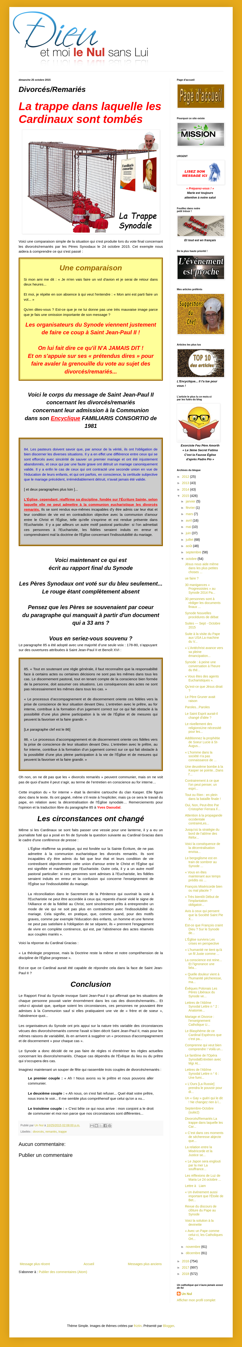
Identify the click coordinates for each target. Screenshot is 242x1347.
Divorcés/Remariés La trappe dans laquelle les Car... (204, 1122)
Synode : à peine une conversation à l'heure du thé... (202, 666)
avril (189, 520)
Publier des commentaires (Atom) (63, 1272)
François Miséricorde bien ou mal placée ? (203, 888)
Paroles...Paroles (197, 707)
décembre (193, 1253)
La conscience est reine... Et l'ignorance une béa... (203, 964)
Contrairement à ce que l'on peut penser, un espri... (202, 784)
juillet (190, 539)
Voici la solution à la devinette (199, 1222)
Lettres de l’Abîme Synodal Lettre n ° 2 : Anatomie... (202, 1006)
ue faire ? (191, 578)
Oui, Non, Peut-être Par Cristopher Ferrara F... (202, 807)
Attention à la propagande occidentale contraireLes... (203, 819)
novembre (193, 1247)
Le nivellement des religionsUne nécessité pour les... (203, 728)
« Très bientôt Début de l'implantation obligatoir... (202, 901)
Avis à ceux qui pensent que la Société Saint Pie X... (204, 915)
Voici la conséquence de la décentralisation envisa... (202, 848)
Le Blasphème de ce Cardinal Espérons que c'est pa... (203, 1035)
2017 (186, 1267)
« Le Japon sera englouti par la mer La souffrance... (203, 1165)
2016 (186, 1261)
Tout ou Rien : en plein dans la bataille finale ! (203, 797)
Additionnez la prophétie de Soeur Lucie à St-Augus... (202, 742)
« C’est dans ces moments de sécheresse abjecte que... (204, 1137)
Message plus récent (35, 1264)
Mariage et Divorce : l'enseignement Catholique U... (199, 1020)
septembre (194, 552)
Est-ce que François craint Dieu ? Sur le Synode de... (204, 929)
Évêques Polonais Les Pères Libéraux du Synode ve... (201, 992)
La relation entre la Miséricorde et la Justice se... (198, 1151)
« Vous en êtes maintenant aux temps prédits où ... (203, 876)
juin (189, 533)
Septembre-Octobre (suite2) (199, 1110)
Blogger (168, 1326)
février (191, 507)
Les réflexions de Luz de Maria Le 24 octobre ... (203, 1177)
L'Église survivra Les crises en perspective (202, 941)
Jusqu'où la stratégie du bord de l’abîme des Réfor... (202, 833)
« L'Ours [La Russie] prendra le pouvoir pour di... (203, 1088)
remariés (51, 1131)
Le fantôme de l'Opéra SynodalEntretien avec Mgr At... (203, 1059)
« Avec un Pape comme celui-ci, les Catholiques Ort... (204, 1235)
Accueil (89, 1264)
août (189, 546)
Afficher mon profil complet (196, 1300)
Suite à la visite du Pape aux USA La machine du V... (202, 638)
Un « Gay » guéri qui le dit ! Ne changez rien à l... (204, 1100)
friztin (137, 1326)
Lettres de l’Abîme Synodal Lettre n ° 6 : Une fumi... (202, 1073)
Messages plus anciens (145, 1264)
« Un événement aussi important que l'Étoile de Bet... (204, 1196)
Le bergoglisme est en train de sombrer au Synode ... (201, 862)
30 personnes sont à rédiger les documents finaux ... (203, 603)
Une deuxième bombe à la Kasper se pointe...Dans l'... (204, 770)
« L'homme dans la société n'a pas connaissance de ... (201, 756)
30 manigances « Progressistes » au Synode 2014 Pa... (200, 589)
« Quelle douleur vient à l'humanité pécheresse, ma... (203, 978)
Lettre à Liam (195, 1186)
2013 (186, 483)
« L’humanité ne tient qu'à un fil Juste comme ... (203, 952)
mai (189, 527)
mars (190, 514)
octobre (192, 559)
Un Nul (187, 1294)
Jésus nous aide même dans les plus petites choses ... (201, 568)
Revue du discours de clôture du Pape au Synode (200, 1210)
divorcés (38, 1131)
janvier (191, 501)
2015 (186, 496)
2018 (186, 1274)
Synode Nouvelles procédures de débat (201, 615)
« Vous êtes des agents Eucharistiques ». (202, 678)
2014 (186, 489)
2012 (186, 476)
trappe (62, 1131)
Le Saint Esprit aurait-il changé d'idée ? (201, 715)
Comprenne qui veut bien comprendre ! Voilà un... (204, 1047)
